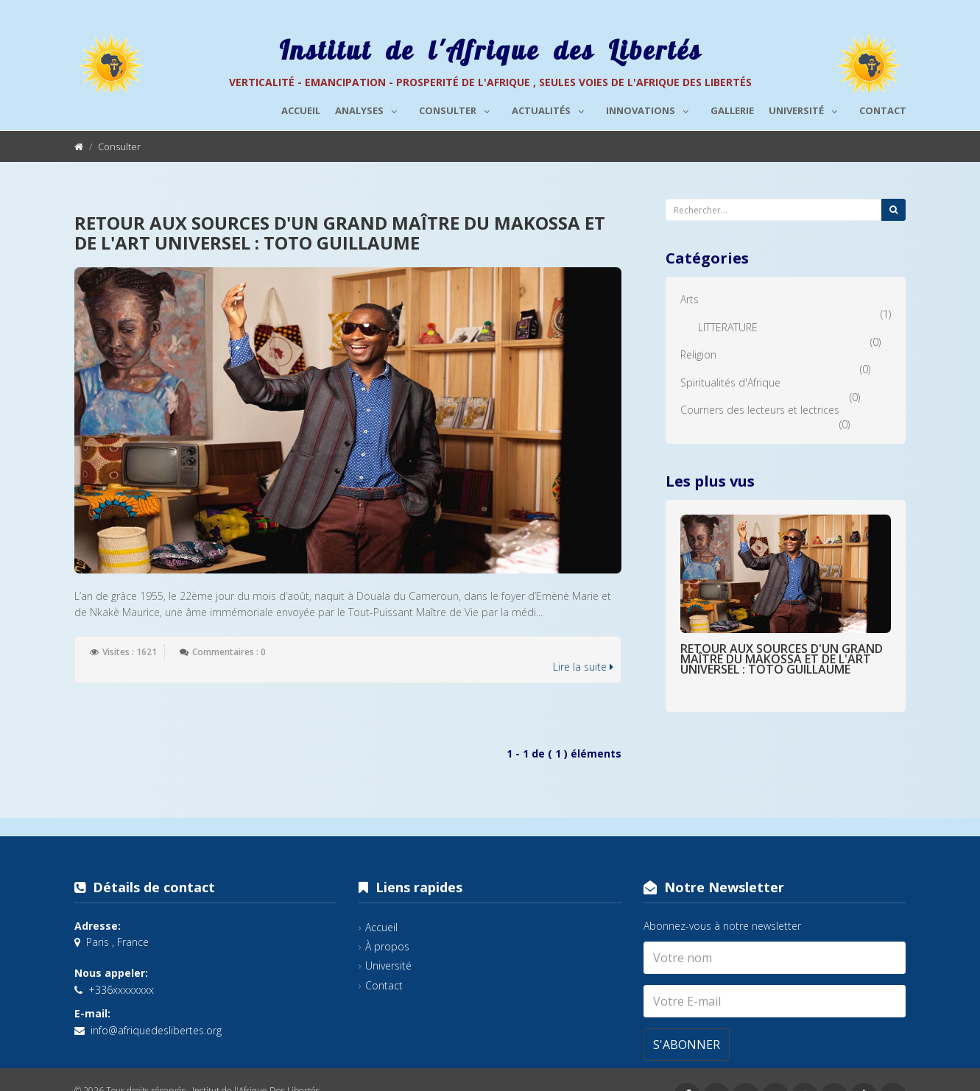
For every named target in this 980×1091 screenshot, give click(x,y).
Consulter (458, 108)
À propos (387, 946)
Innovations (651, 108)
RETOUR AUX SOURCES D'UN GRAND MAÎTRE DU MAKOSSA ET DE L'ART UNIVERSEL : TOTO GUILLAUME (339, 232)
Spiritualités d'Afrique (730, 382)
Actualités (551, 108)
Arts (689, 299)
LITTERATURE (728, 327)
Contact (882, 110)
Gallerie (732, 110)
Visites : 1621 (129, 652)
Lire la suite (583, 667)
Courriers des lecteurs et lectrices (759, 410)
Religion (698, 354)
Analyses (369, 108)
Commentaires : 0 (229, 652)
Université (807, 108)
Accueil (300, 110)
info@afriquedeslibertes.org (156, 1030)
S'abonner (686, 1045)
